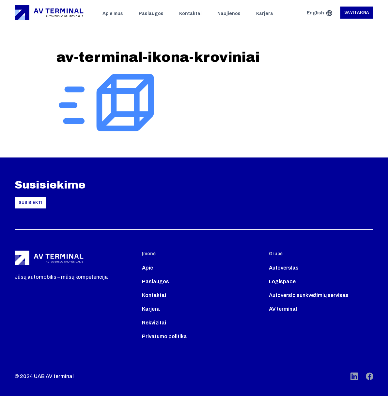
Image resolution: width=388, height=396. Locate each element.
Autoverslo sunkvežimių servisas (309, 295)
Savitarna (356, 12)
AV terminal (283, 309)
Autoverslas (284, 268)
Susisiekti (30, 202)
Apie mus (112, 13)
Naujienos (229, 13)
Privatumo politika (164, 336)
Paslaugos (151, 13)
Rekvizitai (154, 322)
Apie (147, 268)
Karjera (264, 13)
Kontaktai (190, 13)
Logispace (282, 281)
